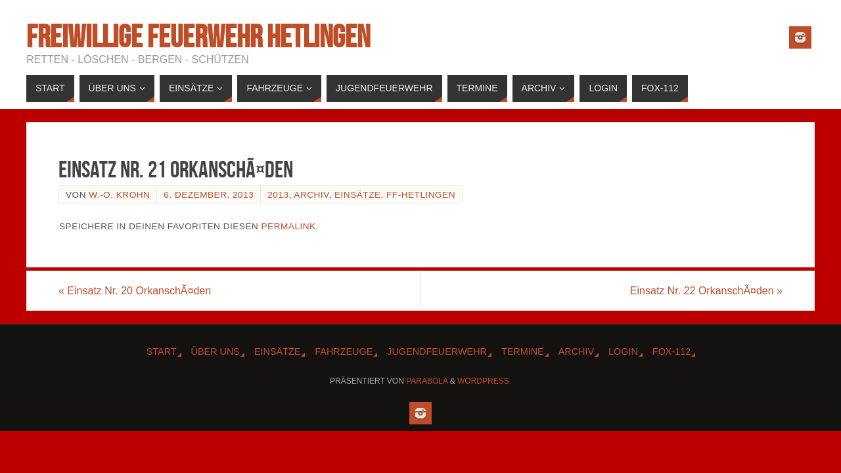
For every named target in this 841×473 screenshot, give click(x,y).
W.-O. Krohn (119, 195)
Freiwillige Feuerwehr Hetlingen (198, 36)
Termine (522, 351)
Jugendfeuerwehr (437, 351)
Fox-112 (671, 351)
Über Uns (215, 351)
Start (162, 351)
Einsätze (357, 195)
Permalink (288, 226)
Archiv (311, 195)
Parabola (426, 381)
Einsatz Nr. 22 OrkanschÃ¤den (706, 290)
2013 (277, 195)
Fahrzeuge (344, 351)
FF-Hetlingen (420, 195)
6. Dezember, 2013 (209, 195)
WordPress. (484, 381)
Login (623, 351)
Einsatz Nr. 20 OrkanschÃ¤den (134, 290)
